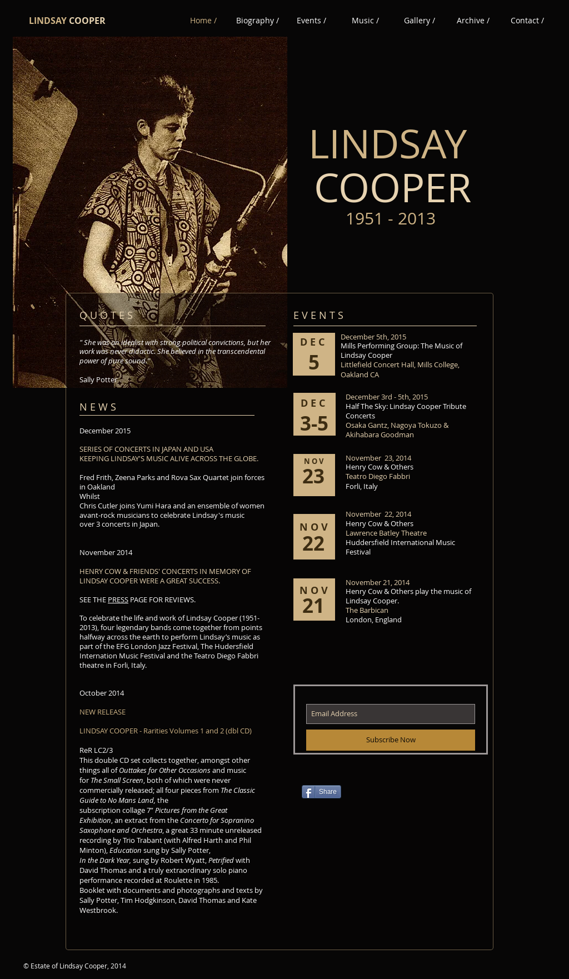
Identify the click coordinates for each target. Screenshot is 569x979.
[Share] (321, 791)
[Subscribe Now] (390, 740)
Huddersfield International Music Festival (400, 547)
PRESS (118, 600)
